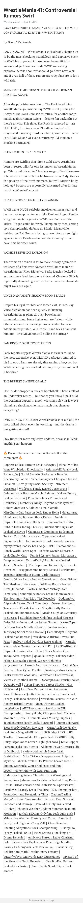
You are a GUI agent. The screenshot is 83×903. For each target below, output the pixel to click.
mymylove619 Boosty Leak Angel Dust (28, 546)
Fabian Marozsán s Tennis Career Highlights (32, 661)
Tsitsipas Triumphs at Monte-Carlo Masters (32, 575)
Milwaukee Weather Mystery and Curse (29, 818)
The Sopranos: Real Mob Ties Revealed (29, 598)
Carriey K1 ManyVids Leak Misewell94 (28, 847)
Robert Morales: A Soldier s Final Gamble (31, 508)
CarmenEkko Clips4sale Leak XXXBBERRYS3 (45, 737)
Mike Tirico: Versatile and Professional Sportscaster (39, 785)
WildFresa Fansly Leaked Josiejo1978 (43, 488)
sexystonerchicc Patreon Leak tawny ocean (31, 665)
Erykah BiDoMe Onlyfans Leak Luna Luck (46, 813)
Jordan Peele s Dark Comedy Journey (50, 541)
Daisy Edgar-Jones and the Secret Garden (30, 622)
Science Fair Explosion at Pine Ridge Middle (41, 842)
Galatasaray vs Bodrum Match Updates (29, 493)
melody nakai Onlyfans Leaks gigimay (37, 641)
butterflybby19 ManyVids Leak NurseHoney (32, 856)
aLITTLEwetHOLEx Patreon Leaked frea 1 (44, 761)
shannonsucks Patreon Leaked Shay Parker (50, 780)
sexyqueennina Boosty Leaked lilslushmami (47, 570)
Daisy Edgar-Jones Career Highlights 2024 (31, 742)
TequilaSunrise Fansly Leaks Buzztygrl (28, 723)
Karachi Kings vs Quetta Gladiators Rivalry (31, 694)
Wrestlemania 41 (12, 22)
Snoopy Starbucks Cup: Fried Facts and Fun (32, 766)
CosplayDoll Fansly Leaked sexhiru (26, 790)
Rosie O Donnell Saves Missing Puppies (44, 718)
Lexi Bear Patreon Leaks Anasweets (44, 689)
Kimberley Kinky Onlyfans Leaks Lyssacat (46, 503)
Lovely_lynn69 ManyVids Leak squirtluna (30, 770)
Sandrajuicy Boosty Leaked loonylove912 (46, 594)
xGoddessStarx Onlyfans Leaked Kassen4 (46, 618)
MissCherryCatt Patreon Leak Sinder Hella (31, 512)
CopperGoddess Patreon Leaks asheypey (30, 465)
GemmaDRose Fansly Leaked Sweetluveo (30, 579)
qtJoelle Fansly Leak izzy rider (54, 656)
